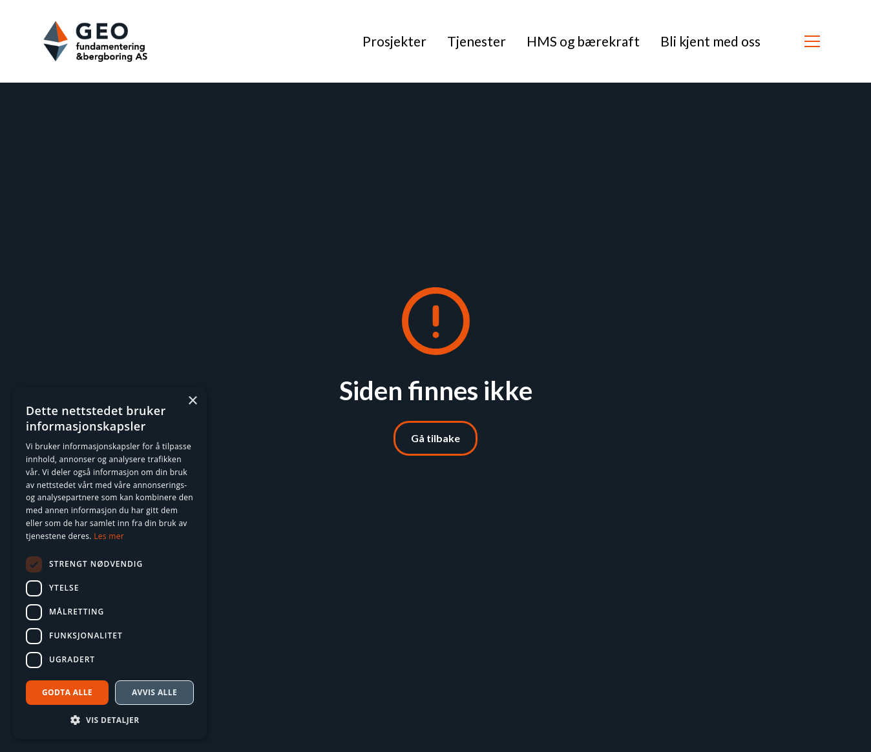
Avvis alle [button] (154, 692)
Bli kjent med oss (710, 41)
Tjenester (476, 41)
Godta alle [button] (67, 692)
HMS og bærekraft (583, 41)
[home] (95, 41)
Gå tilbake (435, 438)
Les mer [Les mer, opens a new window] (109, 536)
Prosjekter (394, 41)
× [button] (192, 401)
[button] (812, 41)
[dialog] (110, 563)
